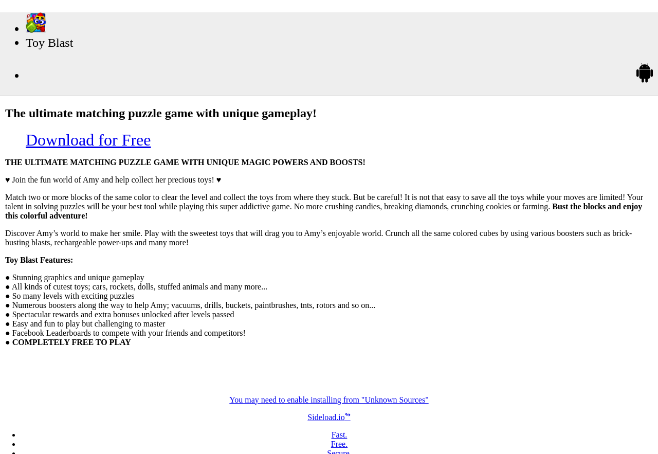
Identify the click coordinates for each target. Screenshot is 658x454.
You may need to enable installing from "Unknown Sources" (328, 399)
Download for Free (88, 140)
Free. (339, 444)
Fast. (340, 434)
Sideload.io (328, 417)
